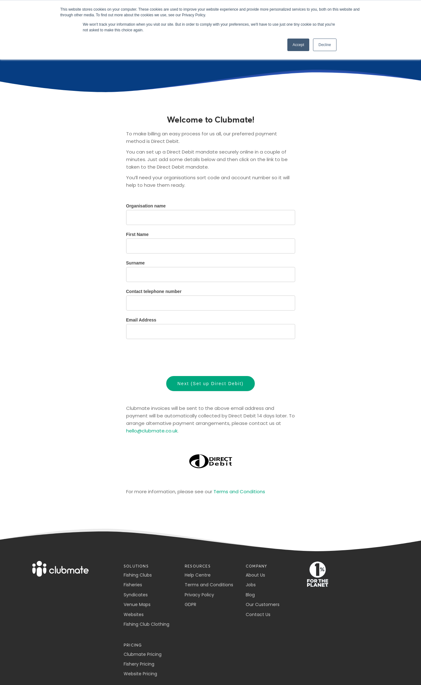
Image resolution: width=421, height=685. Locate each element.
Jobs (251, 585)
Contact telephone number (154, 291)
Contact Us (258, 614)
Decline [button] (324, 45)
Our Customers (263, 604)
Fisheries (133, 585)
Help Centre (198, 575)
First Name (137, 234)
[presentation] (173, 357)
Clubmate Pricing (143, 654)
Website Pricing (140, 674)
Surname (135, 262)
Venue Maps (137, 604)
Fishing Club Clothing (146, 624)
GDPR (190, 604)
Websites (134, 614)
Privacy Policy (199, 595)
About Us (255, 575)
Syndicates (136, 595)
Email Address (141, 319)
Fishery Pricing (139, 664)
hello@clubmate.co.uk (151, 430)
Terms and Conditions (239, 491)
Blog (250, 595)
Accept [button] (298, 45)
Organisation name (146, 205)
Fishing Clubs (138, 575)
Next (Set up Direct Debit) (210, 383)
